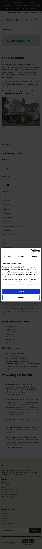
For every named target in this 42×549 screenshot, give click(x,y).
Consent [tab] (7, 256)
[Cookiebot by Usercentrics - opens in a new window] (31, 250)
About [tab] (34, 256)
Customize (21, 297)
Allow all (21, 291)
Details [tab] (21, 256)
